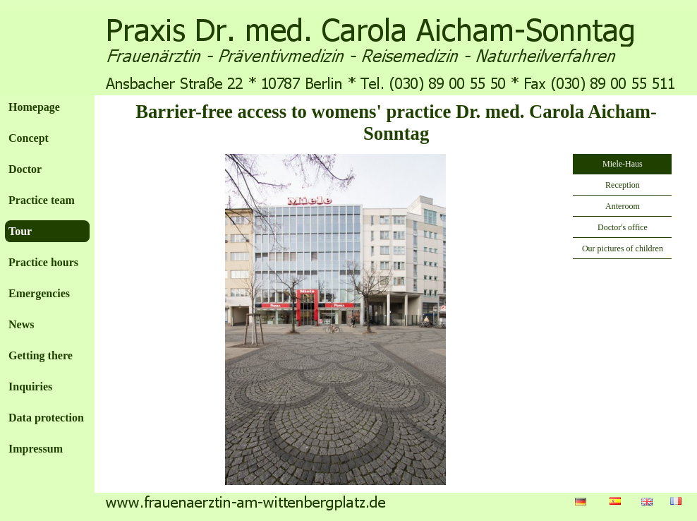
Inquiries (30, 387)
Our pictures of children (622, 248)
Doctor (25, 169)
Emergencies (39, 293)
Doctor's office (623, 227)
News (21, 324)
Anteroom (622, 206)
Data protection (46, 418)
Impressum (35, 449)
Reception (622, 185)
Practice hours (43, 262)
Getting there (40, 355)
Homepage (34, 107)
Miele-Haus (622, 164)
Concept (28, 138)
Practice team (41, 200)
